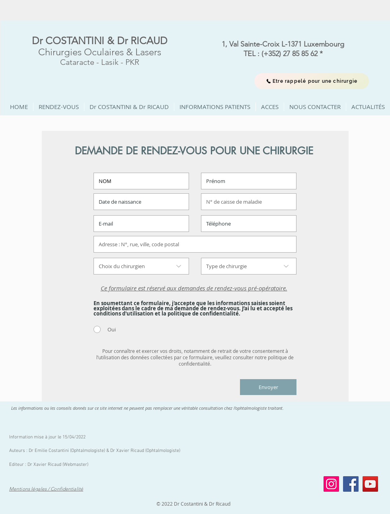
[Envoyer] (268, 387)
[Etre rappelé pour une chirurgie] (311, 81)
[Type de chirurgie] (248, 266)
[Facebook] (351, 484)
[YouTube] (370, 484)
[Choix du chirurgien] (141, 266)
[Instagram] (331, 484)
